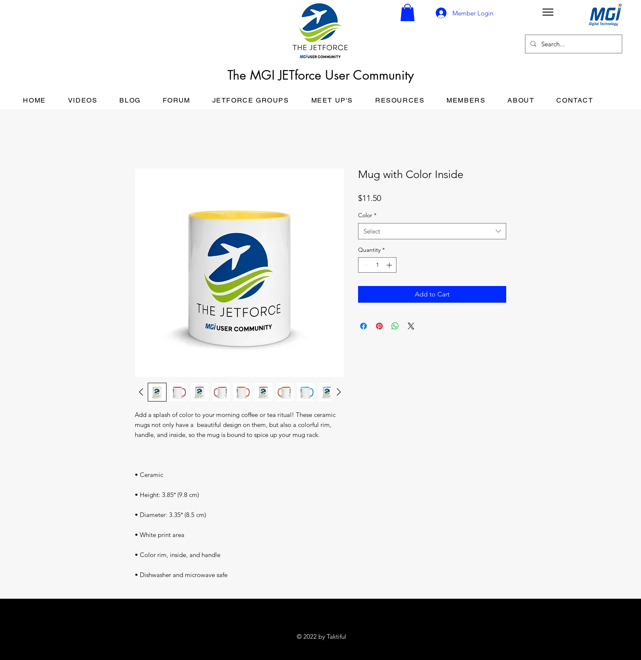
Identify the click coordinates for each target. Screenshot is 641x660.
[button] (407, 12)
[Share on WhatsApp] (395, 326)
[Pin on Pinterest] (379, 326)
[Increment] (390, 265)
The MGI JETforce (276, 75)
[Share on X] (411, 326)
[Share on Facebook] (363, 326)
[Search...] (572, 44)
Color (367, 215)
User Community (369, 75)
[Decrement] (364, 265)
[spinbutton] (377, 265)
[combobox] (432, 231)
